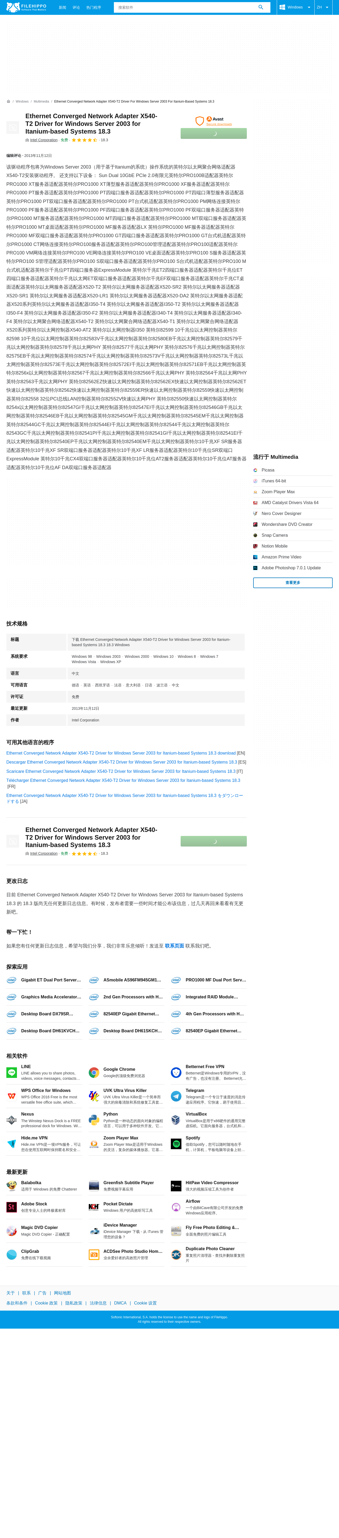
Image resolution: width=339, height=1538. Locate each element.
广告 (42, 1293)
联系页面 (174, 946)
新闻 (62, 7)
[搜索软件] (261, 7)
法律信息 (98, 1303)
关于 (10, 1293)
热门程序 (93, 7)
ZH (323, 7)
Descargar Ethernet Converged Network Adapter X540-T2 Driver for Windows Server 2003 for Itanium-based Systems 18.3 (121, 762)
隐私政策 (73, 1303)
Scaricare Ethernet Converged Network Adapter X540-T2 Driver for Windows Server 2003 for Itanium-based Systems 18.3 (120, 771)
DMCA (120, 1303)
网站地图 (62, 1293)
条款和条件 (17, 1303)
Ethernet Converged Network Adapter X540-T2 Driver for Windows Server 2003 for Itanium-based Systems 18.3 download (121, 753)
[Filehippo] (26, 7)
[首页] (8, 101)
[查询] (192, 7)
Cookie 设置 (145, 1303)
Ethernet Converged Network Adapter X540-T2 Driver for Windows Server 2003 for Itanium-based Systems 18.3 (91, 123)
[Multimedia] (41, 101)
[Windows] (22, 101)
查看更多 (293, 582)
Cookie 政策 (46, 1303)
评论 (76, 7)
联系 (26, 1293)
